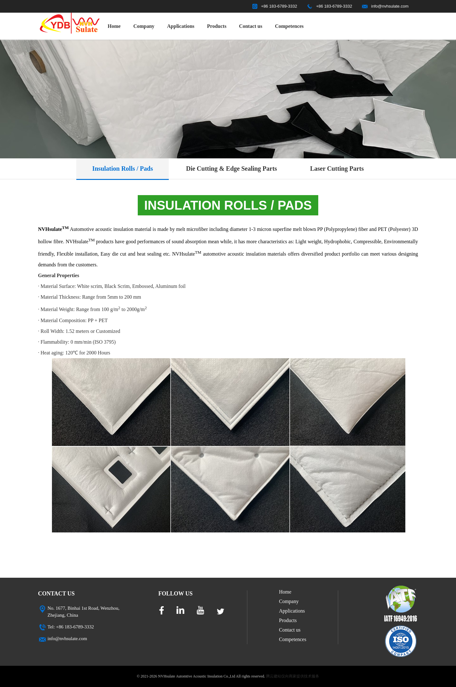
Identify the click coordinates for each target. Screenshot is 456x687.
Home (114, 26)
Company (144, 26)
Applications (180, 26)
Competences (289, 26)
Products (216, 26)
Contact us (250, 26)
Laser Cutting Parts (337, 168)
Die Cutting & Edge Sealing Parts (231, 168)
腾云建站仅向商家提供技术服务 (292, 676)
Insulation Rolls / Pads (122, 168)
